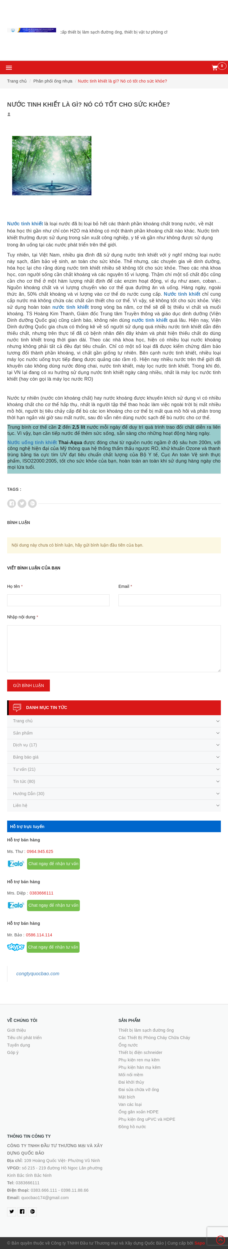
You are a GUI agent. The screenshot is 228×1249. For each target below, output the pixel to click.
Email (125, 586)
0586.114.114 (39, 935)
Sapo (199, 1243)
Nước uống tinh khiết (32, 442)
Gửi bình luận (28, 685)
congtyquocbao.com (37, 973)
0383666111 (41, 893)
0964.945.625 (40, 851)
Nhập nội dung (22, 617)
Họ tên (15, 586)
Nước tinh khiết (25, 223)
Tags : (14, 489)
